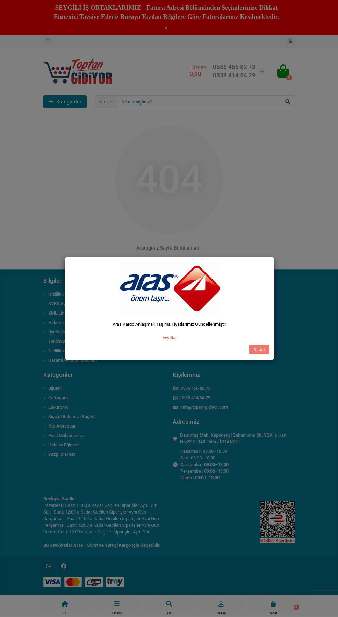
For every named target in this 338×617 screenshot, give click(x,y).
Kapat (259, 349)
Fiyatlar (170, 337)
